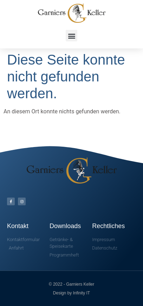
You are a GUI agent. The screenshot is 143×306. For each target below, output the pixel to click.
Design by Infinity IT (71, 293)
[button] (71, 35)
